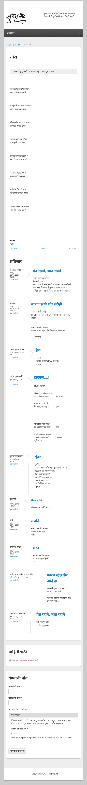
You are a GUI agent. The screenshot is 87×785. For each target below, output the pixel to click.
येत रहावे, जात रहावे (47, 271)
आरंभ (43, 248)
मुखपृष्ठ (8, 45)
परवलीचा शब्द (15, 698)
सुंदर (37, 457)
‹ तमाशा (14, 248)
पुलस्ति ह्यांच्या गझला (20, 45)
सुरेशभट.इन (53, 774)
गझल (12, 244)
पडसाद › (72, 248)
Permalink (14, 280)
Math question (19, 728)
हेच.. (39, 350)
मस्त (36, 548)
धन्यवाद (36, 500)
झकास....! (41, 377)
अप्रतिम (36, 521)
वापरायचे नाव (15, 686)
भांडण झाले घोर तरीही (46, 304)
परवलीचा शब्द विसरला (20, 709)
